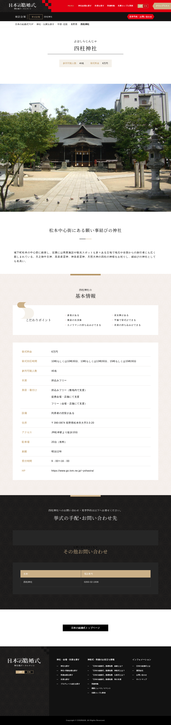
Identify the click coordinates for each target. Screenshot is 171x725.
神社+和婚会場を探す (69, 670)
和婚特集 (95, 684)
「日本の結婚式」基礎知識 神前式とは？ (108, 670)
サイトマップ (141, 679)
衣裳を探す (65, 679)
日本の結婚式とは (143, 666)
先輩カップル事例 (99, 693)
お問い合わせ (141, 675)
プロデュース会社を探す (70, 684)
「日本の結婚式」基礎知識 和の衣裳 (106, 679)
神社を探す (65, 666)
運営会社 (139, 670)
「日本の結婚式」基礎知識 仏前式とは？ (108, 675)
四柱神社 (48, 17)
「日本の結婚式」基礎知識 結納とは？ (107, 666)
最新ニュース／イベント (101, 688)
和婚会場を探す (67, 675)
